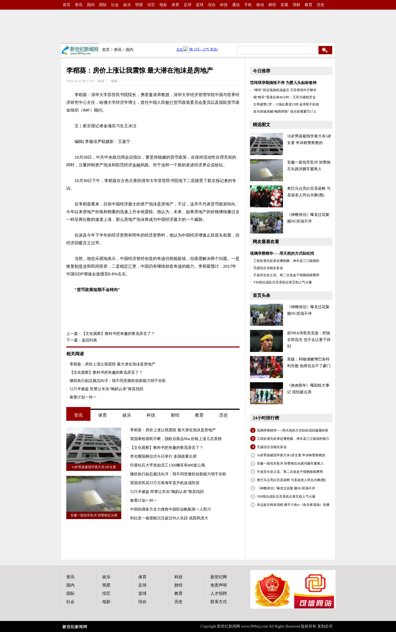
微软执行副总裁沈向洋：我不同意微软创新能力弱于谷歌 (118, 381)
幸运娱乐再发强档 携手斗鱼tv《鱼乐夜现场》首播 (293, 505)
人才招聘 (218, 593)
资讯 (78, 5)
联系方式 (218, 602)
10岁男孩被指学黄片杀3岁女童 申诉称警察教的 (291, 455)
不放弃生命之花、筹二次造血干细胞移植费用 (286, 275)
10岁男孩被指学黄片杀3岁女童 (94, 467)
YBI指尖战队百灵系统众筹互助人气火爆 (282, 282)
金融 (136, 164)
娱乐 (127, 5)
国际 (103, 5)
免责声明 (218, 585)
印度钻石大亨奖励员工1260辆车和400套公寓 (167, 465)
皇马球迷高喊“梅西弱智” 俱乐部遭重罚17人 (285, 111)
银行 (169, 102)
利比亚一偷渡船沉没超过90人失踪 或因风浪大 (169, 518)
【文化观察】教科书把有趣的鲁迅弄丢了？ (118, 334)
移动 (260, 5)
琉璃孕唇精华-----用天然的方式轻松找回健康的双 (292, 430)
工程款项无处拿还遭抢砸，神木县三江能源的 (286, 261)
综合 (212, 5)
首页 (66, 5)
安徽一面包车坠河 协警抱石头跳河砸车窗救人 (290, 463)
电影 (163, 5)
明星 (139, 5)
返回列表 (89, 340)
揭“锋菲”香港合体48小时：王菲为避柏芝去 (284, 97)
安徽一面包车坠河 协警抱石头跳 (93, 515)
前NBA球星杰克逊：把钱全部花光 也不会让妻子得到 (309, 339)
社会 (115, 5)
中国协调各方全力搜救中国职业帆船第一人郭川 (170, 509)
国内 (91, 5)
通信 (236, 5)
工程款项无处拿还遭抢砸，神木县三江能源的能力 (293, 439)
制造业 (81, 266)
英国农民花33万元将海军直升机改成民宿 (164, 483)
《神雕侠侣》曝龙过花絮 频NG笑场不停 (286, 488)
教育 (308, 5)
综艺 (151, 5)
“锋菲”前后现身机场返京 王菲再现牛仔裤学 (285, 90)
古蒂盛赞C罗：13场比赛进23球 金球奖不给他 (286, 104)
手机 (248, 5)
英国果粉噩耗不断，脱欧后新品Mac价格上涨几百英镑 (176, 439)
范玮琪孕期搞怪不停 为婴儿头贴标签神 (283, 83)
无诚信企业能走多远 (268, 268)
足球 (187, 5)
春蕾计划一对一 (83, 397)
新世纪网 (218, 577)
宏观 (284, 5)
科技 (224, 5)
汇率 (132, 266)
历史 (320, 5)
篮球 (200, 5)
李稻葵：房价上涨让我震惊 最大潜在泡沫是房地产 (112, 364)
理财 (296, 5)
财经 (272, 5)
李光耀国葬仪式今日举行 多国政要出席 (163, 456)
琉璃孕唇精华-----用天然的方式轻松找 (282, 253)
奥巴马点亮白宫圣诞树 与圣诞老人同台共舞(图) (291, 480)
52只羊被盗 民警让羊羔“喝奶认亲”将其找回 (106, 389)
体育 (175, 5)
